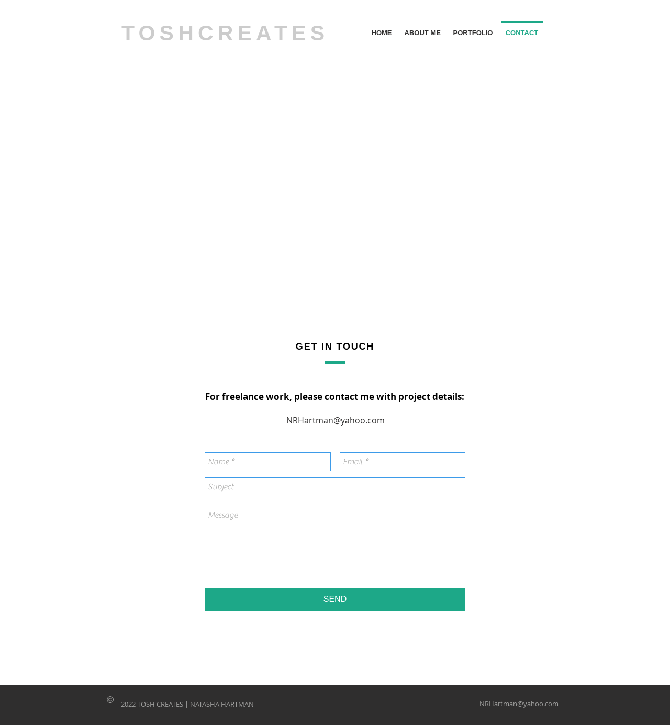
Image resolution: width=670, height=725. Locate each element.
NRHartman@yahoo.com (335, 420)
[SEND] (335, 599)
